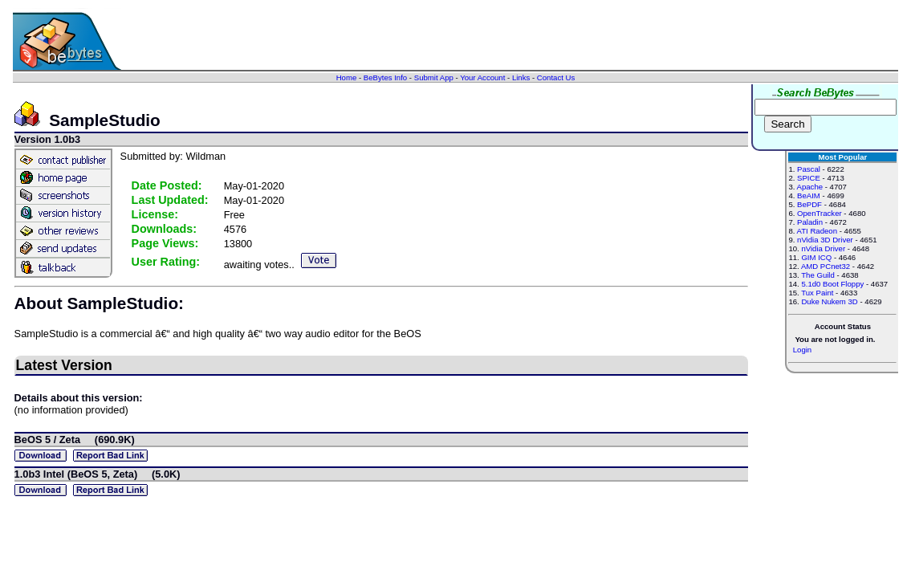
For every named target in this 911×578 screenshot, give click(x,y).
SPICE (808, 177)
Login (802, 349)
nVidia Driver (823, 248)
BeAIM (808, 195)
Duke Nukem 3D (829, 301)
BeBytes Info (385, 77)
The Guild (818, 275)
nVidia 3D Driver (825, 239)
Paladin (810, 222)
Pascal (808, 169)
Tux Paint (817, 292)
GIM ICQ (816, 257)
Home (346, 77)
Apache (810, 186)
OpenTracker (819, 213)
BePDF (809, 204)
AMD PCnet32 (825, 266)
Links (521, 77)
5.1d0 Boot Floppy (832, 283)
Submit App (433, 77)
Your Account (482, 77)
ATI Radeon (817, 230)
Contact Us (556, 77)
